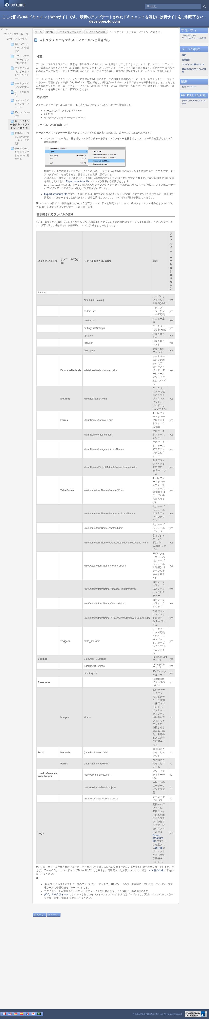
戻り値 (158, 848)
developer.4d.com (104, 21)
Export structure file (77, 181)
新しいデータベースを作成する (20, 48)
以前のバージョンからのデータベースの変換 (20, 138)
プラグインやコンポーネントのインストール (20, 73)
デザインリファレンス (16, 34)
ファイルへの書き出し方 (52, 125)
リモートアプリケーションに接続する (20, 59)
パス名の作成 (156, 870)
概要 (39, 56)
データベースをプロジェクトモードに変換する (20, 153)
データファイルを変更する (20, 85)
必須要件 (42, 97)
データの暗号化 (20, 93)
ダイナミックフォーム (56, 894)
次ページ (53, 914)
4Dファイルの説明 (20, 114)
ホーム (4, 29)
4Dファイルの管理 (17, 39)
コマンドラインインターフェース (20, 104)
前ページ (39, 914)
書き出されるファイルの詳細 (55, 214)
